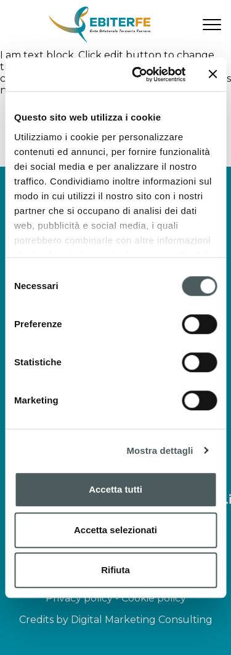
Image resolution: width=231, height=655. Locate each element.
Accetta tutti (115, 489)
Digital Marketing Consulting (142, 619)
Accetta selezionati (115, 530)
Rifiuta (115, 570)
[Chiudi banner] (212, 74)
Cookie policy (153, 598)
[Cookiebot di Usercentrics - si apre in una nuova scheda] (137, 74)
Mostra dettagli (159, 450)
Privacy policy (79, 598)
